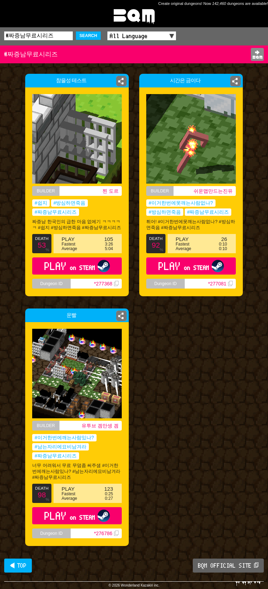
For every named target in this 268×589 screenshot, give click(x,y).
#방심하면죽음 (70, 203)
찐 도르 (111, 191)
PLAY (77, 266)
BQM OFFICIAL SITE (228, 565)
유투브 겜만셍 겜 (100, 425)
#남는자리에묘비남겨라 (60, 446)
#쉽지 (41, 203)
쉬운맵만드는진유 (213, 191)
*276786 (106, 533)
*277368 (106, 283)
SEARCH (88, 35)
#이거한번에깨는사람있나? (64, 437)
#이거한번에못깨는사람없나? (181, 203)
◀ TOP (18, 565)
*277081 (220, 283)
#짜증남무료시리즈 (56, 212)
